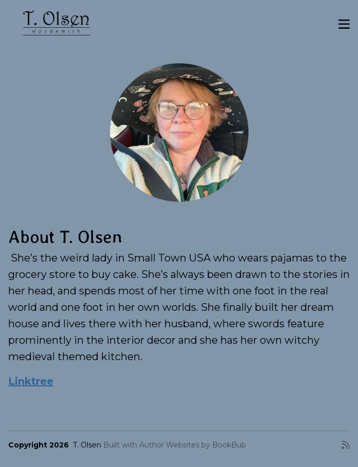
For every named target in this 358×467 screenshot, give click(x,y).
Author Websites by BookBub (192, 445)
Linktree (30, 381)
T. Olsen (87, 445)
